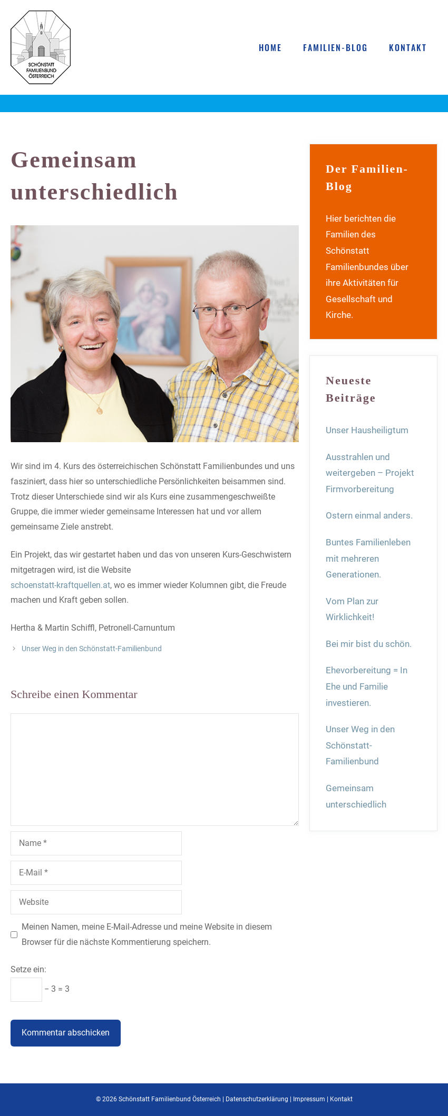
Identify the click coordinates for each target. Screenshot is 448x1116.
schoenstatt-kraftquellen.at (60, 585)
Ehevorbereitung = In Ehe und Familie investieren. (366, 686)
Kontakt (408, 47)
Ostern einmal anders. (369, 515)
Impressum (309, 1099)
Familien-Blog (335, 47)
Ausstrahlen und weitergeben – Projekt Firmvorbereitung (370, 473)
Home (270, 47)
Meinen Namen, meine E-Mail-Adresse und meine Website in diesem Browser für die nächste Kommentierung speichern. (147, 934)
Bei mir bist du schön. (369, 644)
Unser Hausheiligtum (367, 430)
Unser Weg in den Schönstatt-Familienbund (92, 648)
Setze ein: (28, 969)
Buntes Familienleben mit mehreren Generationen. (368, 558)
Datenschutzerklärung (257, 1099)
